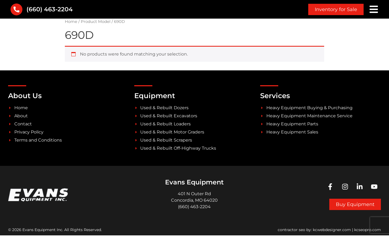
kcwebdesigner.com (332, 231)
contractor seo (291, 231)
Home (71, 23)
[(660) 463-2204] (16, 10)
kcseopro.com (367, 231)
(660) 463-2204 (49, 10)
